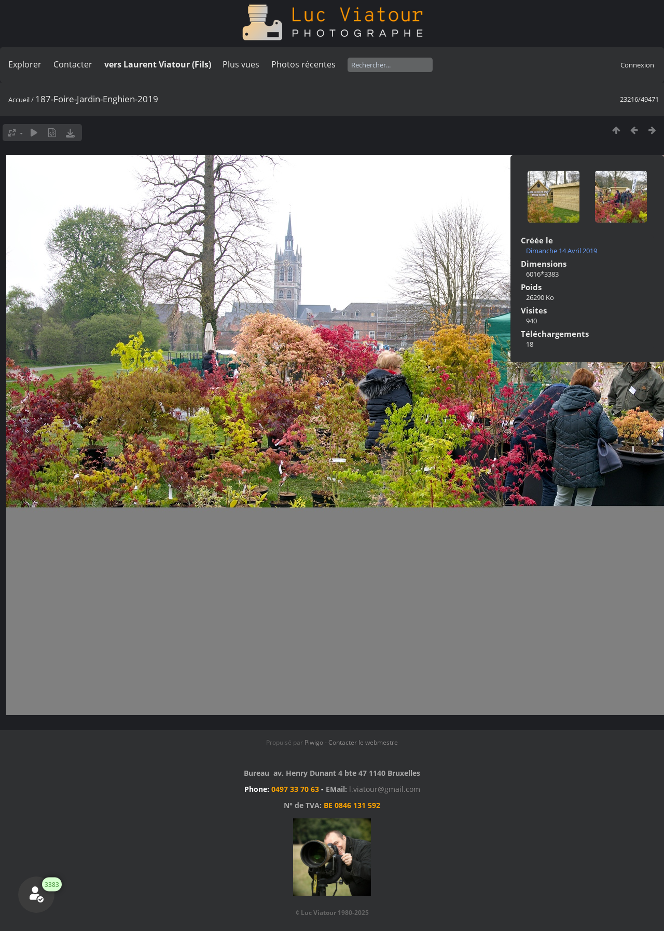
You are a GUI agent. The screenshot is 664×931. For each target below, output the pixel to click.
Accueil (19, 99)
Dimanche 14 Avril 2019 (561, 250)
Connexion (637, 65)
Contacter (72, 64)
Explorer (25, 64)
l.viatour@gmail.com (384, 789)
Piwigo (314, 742)
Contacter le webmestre (363, 742)
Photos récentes (303, 64)
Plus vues (241, 64)
